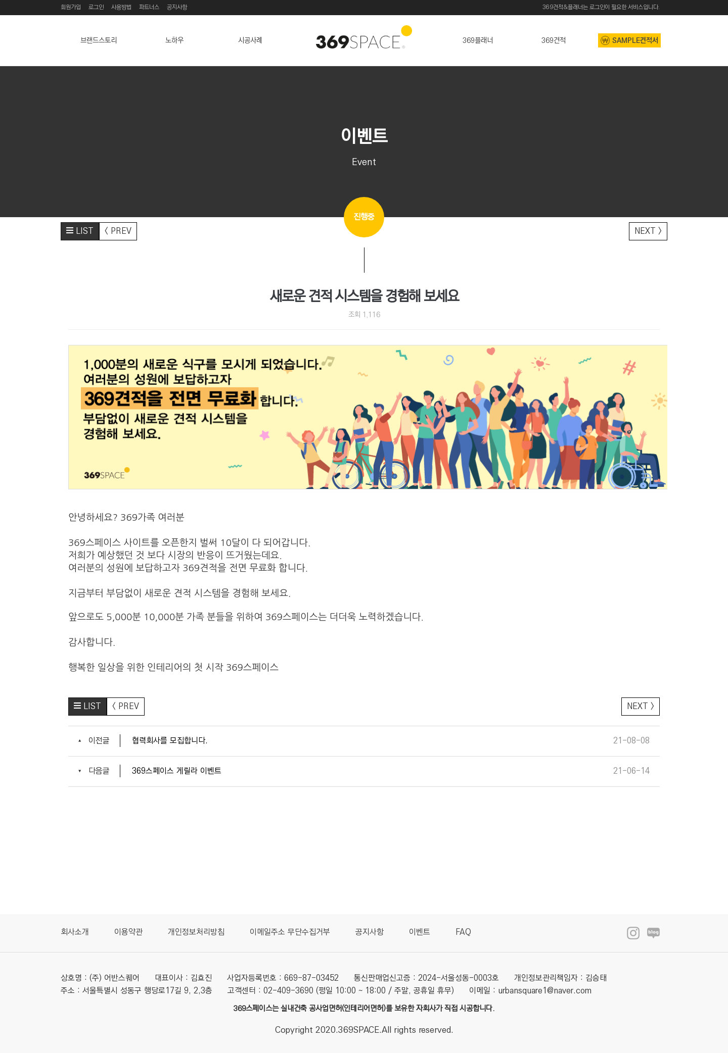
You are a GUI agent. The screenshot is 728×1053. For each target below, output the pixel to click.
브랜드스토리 (98, 40)
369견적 (553, 40)
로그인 (96, 7)
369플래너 (478, 40)
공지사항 (177, 7)
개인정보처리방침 (196, 932)
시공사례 (250, 40)
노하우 (174, 40)
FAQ (463, 932)
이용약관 (128, 932)
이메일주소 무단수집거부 (290, 932)
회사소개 (75, 932)
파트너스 (149, 7)
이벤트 (419, 932)
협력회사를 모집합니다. (170, 740)
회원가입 (71, 7)
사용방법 (121, 7)
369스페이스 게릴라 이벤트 (176, 771)
